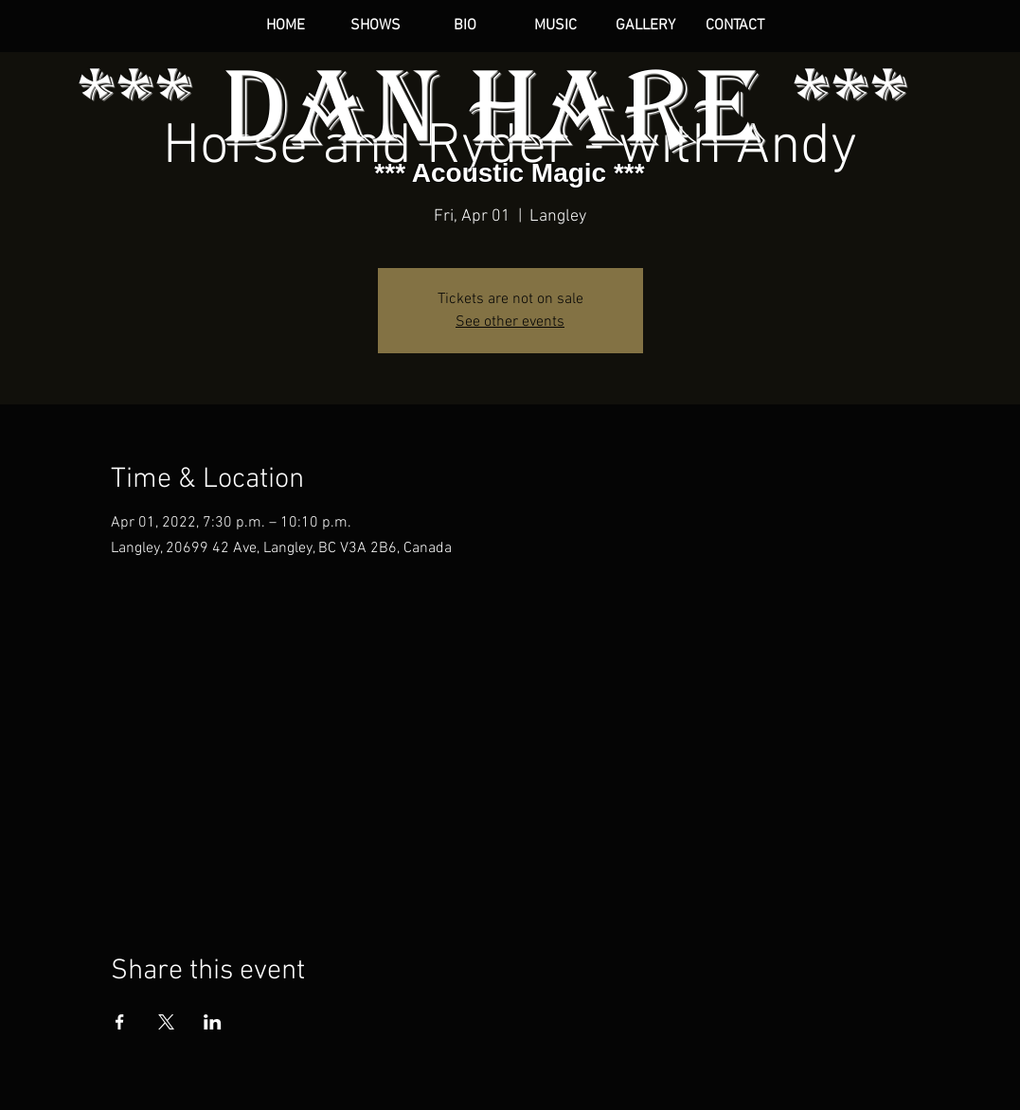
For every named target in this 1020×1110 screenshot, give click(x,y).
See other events (510, 322)
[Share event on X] (166, 1021)
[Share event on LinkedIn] (213, 1021)
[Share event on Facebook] (120, 1021)
